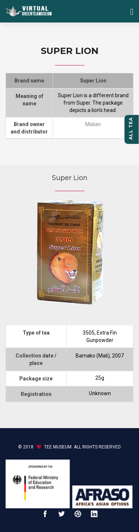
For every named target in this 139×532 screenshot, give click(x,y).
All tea (130, 128)
